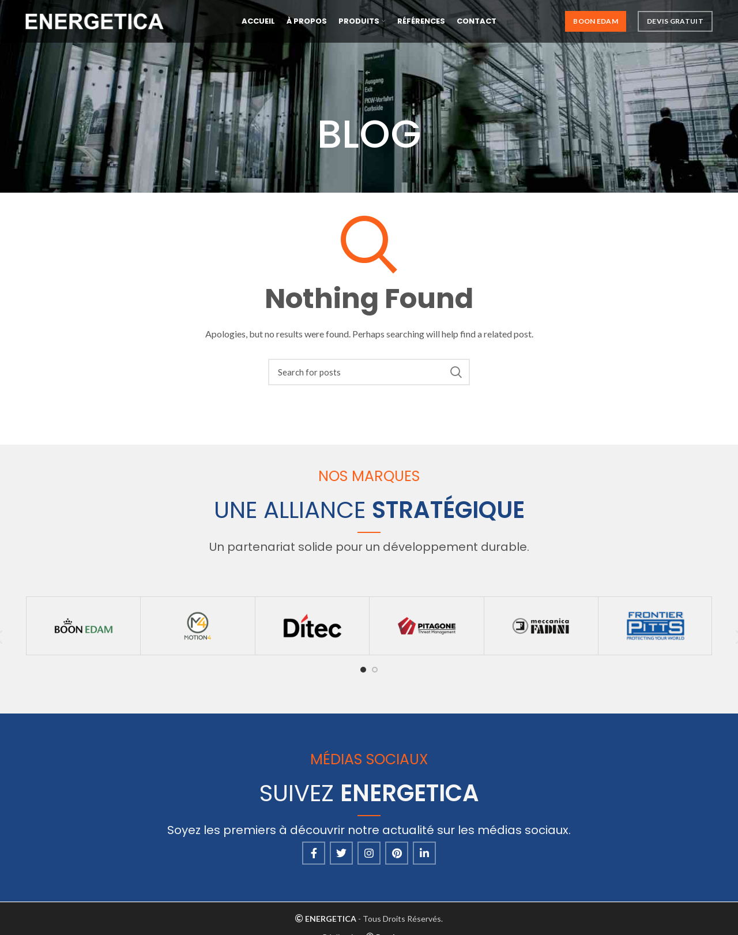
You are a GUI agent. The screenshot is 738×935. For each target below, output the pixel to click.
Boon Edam (595, 22)
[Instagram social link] (369, 853)
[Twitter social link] (341, 853)
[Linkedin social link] (424, 853)
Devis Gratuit (675, 22)
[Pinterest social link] (396, 853)
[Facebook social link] (313, 853)
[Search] (369, 372)
